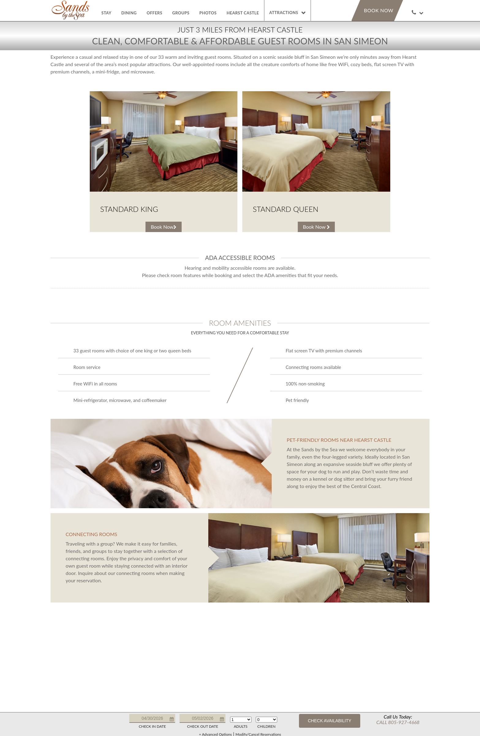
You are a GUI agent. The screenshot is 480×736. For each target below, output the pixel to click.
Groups (180, 12)
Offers (154, 12)
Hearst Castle (243, 12)
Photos (208, 12)
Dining (129, 12)
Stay (106, 12)
